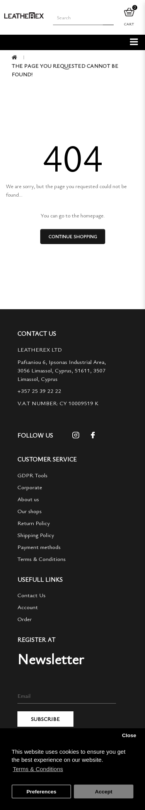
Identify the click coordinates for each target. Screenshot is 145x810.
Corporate (29, 487)
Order (24, 619)
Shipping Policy (35, 535)
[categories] (134, 41)
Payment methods (39, 547)
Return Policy (33, 523)
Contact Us (31, 595)
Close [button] (129, 735)
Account (27, 607)
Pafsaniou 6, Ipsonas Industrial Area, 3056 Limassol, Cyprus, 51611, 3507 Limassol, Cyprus (61, 370)
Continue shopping (72, 236)
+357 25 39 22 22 (39, 390)
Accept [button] (103, 792)
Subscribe (45, 718)
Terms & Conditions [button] (38, 769)
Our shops (29, 511)
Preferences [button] (41, 792)
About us (28, 499)
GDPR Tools (32, 475)
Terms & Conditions (41, 558)
